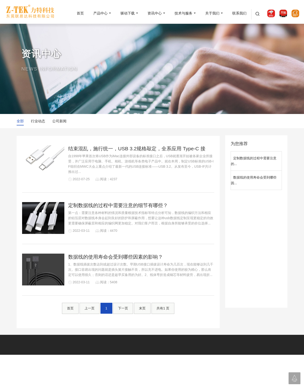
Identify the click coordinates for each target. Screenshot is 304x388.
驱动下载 (127, 13)
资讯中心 (154, 13)
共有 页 (163, 314)
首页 (80, 13)
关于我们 (212, 13)
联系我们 (239, 13)
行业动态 (38, 121)
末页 (142, 314)
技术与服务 (183, 13)
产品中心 (100, 13)
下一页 (123, 314)
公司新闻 (59, 121)
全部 (20, 121)
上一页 (90, 314)
